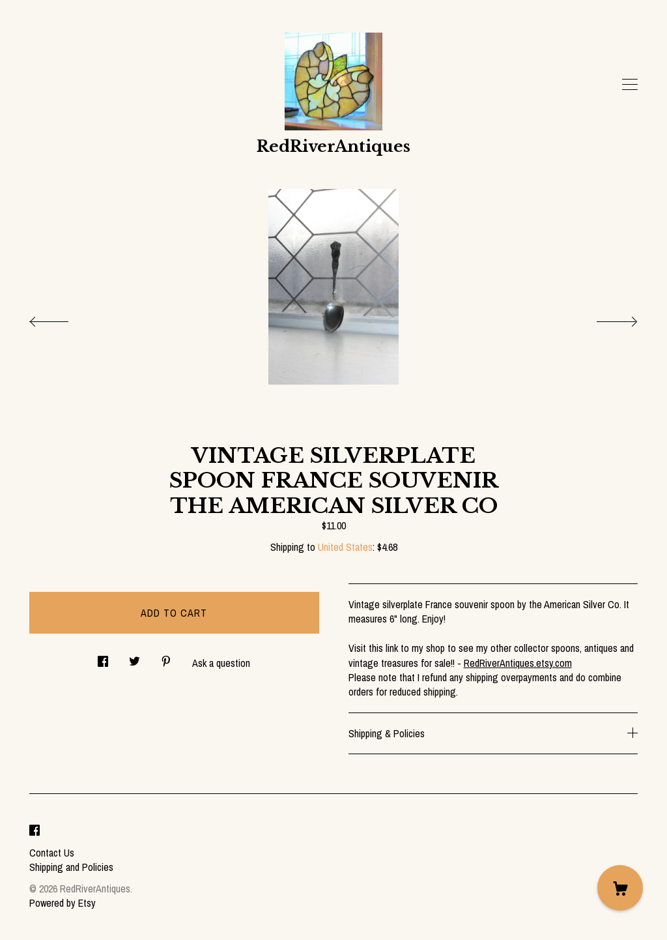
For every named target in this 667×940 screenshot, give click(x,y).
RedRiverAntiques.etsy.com (518, 663)
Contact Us (51, 852)
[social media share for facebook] (103, 657)
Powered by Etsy (62, 903)
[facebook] (34, 830)
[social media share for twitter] (134, 657)
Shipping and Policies (71, 867)
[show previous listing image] (61, 318)
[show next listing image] (605, 318)
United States (345, 547)
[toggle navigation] (630, 84)
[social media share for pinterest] (166, 657)
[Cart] (620, 888)
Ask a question (221, 663)
